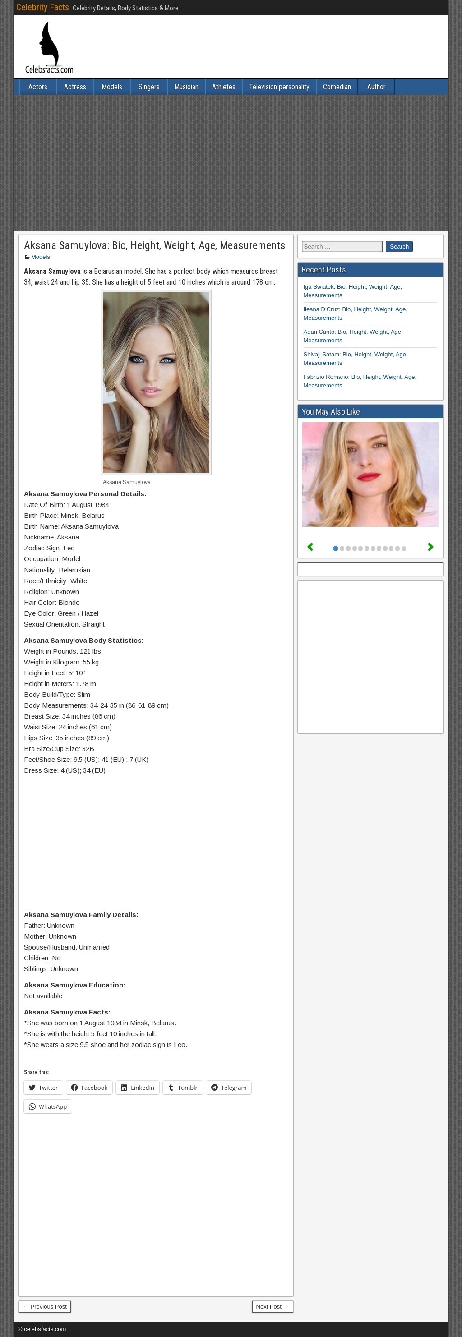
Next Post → (272, 1306)
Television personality (279, 87)
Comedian (337, 87)
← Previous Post (45, 1306)
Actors (37, 87)
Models (112, 87)
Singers (149, 87)
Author (376, 87)
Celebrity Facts (42, 7)
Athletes (224, 87)
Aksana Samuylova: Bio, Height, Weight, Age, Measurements (154, 245)
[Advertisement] (231, 163)
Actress (75, 87)
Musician (186, 87)
